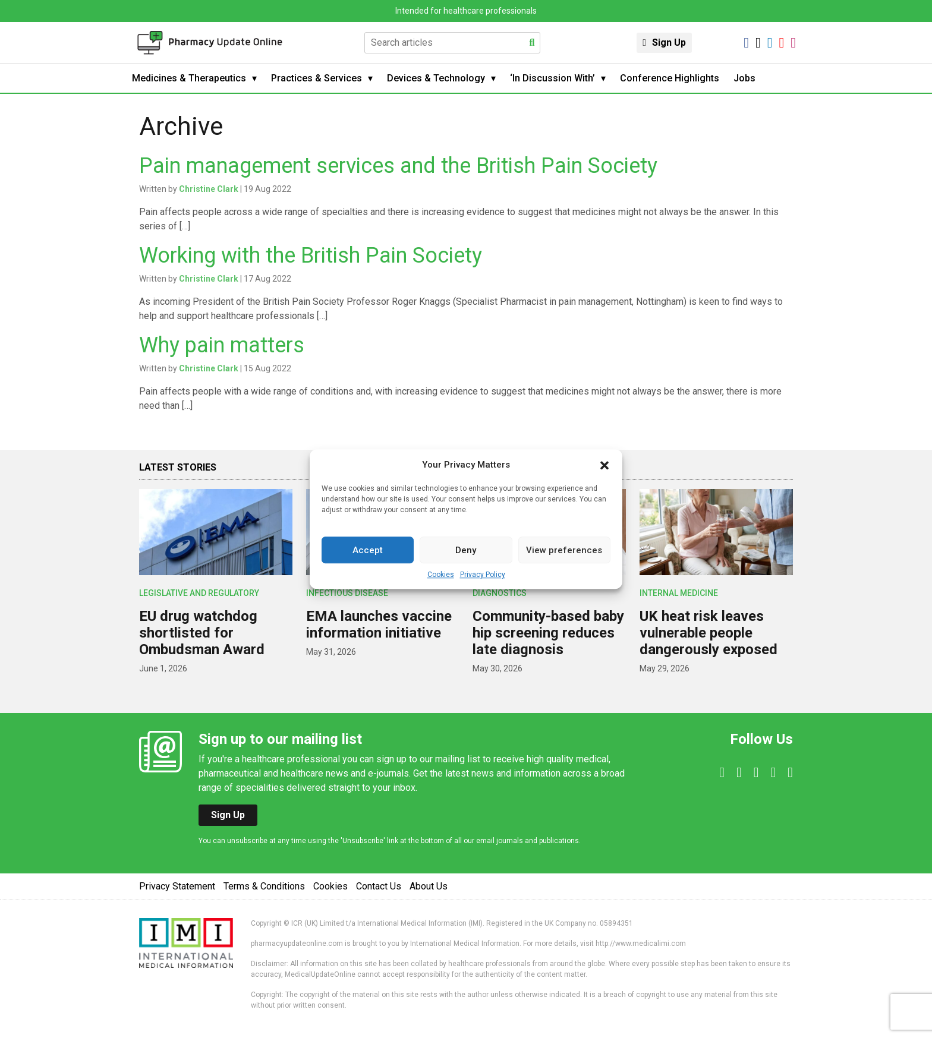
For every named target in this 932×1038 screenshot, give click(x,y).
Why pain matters (221, 345)
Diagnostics (500, 593)
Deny (465, 550)
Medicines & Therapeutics (189, 78)
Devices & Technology (436, 78)
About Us (429, 886)
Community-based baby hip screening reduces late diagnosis (548, 633)
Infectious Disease (347, 593)
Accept (367, 550)
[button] (604, 465)
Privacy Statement (177, 886)
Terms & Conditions (264, 886)
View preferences (564, 550)
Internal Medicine (679, 593)
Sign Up (669, 42)
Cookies (440, 574)
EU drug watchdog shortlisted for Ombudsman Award (202, 633)
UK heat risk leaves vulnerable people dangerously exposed (708, 633)
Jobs (744, 78)
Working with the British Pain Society (310, 255)
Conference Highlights (669, 78)
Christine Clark (208, 189)
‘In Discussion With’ (552, 78)
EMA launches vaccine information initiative (379, 624)
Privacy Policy (482, 574)
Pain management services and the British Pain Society (398, 165)
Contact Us (378, 886)
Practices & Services (316, 78)
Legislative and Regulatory (199, 593)
